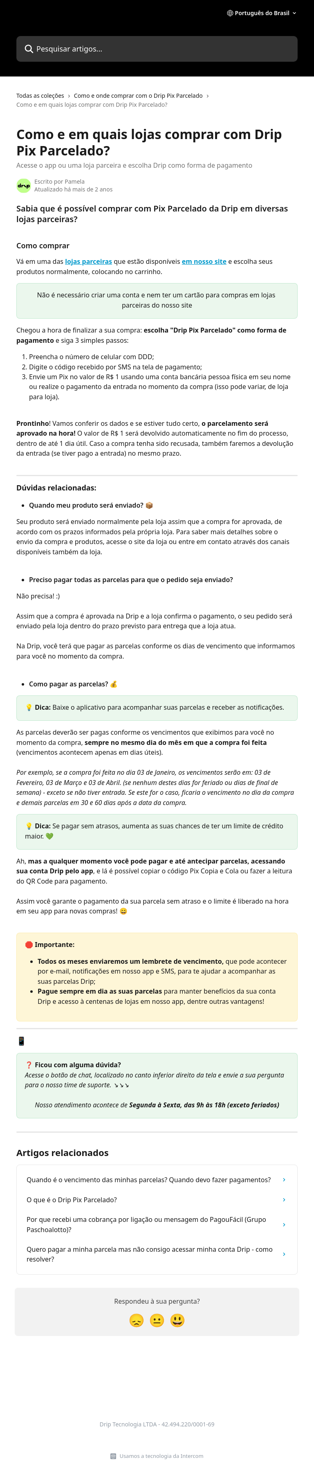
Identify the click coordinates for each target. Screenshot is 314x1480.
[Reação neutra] (157, 1320)
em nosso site (204, 261)
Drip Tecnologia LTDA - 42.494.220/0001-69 (156, 1424)
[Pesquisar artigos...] (157, 49)
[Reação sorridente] (177, 1320)
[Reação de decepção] (136, 1320)
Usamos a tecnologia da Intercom (161, 1456)
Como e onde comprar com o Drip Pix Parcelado (138, 95)
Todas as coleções (40, 95)
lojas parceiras (88, 261)
